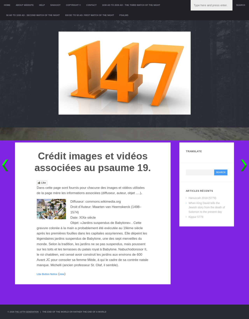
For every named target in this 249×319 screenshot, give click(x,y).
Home (7, 5)
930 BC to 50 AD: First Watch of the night (89, 15)
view (61, 274)
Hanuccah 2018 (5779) (202, 198)
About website (25, 5)
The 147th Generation (28, 312)
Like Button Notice (47, 274)
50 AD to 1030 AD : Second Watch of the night (33, 15)
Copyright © (73, 5)
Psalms (123, 15)
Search (240, 5)
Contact (91, 5)
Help (42, 5)
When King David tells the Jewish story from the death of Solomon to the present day (207, 207)
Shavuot (55, 5)
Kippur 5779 (196, 216)
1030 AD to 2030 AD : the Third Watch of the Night (131, 5)
